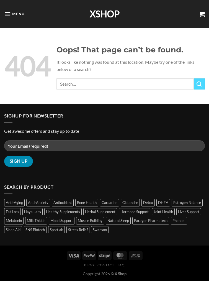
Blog (89, 265)
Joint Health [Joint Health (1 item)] (163, 212)
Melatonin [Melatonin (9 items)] (14, 220)
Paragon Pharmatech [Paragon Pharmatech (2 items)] (150, 220)
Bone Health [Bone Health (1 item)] (87, 202)
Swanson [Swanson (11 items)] (100, 230)
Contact (105, 265)
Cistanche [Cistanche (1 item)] (130, 202)
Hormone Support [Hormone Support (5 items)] (134, 212)
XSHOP (105, 14)
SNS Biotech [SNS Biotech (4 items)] (35, 230)
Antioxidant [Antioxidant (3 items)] (62, 202)
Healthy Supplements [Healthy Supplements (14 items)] (63, 212)
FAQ (121, 265)
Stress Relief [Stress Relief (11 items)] (78, 230)
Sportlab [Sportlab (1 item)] (56, 230)
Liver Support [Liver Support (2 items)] (188, 212)
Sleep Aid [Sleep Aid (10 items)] (13, 230)
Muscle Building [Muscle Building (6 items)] (90, 220)
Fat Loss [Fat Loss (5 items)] (12, 212)
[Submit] (199, 83)
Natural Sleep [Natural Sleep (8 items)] (118, 220)
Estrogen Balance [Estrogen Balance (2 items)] (187, 202)
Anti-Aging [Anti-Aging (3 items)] (14, 202)
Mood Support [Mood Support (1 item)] (61, 220)
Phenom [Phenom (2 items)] (178, 220)
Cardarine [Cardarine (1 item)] (109, 202)
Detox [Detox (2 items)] (148, 202)
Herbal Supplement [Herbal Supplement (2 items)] (100, 212)
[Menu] (14, 14)
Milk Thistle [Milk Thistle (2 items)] (36, 220)
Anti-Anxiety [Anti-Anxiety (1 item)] (38, 202)
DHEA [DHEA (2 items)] (163, 202)
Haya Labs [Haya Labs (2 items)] (32, 212)
